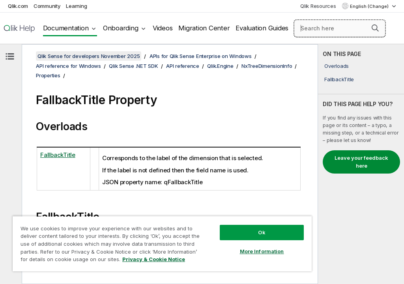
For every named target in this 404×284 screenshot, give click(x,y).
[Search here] (339, 28)
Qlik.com (18, 6)
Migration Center (204, 28)
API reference (182, 66)
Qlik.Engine (220, 66)
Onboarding (120, 28)
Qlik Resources (318, 6)
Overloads (336, 66)
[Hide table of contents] (10, 56)
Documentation (66, 28)
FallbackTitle (339, 79)
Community (47, 6)
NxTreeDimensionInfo (266, 66)
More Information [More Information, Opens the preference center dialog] (262, 251)
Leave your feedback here (361, 162)
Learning (76, 6)
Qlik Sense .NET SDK (133, 66)
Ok (261, 232)
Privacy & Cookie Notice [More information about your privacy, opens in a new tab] (153, 259)
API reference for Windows (68, 66)
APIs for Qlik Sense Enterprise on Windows (201, 56)
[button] (375, 28)
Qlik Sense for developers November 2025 (88, 56)
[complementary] (361, 164)
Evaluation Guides (262, 28)
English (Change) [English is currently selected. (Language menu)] (370, 6)
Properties (48, 75)
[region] (162, 243)
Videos (163, 28)
